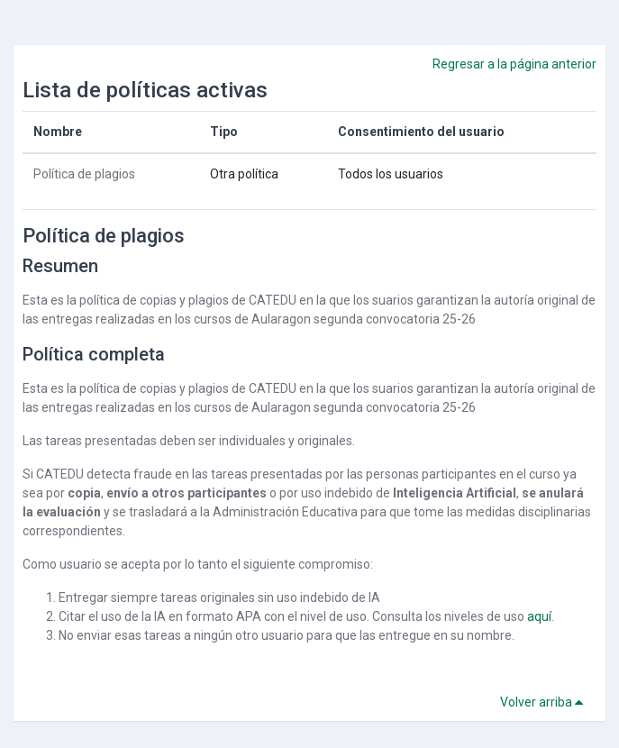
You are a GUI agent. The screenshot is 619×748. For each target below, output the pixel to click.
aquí (539, 616)
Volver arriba (544, 702)
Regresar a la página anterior (514, 64)
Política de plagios (84, 174)
